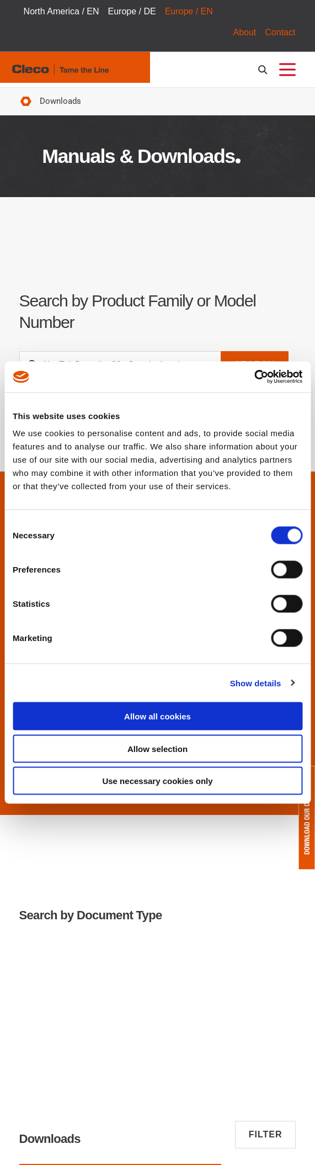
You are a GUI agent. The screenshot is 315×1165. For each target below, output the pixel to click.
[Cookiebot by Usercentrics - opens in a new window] (254, 377)
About (244, 32)
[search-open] (264, 70)
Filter (265, 1134)
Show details (255, 682)
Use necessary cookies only (157, 781)
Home (25, 101)
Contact (280, 32)
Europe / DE (132, 11)
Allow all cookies (157, 716)
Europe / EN (189, 11)
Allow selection (157, 748)
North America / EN (61, 11)
